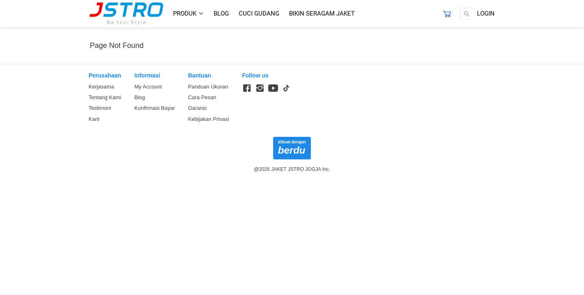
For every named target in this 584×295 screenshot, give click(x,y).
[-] (247, 88)
